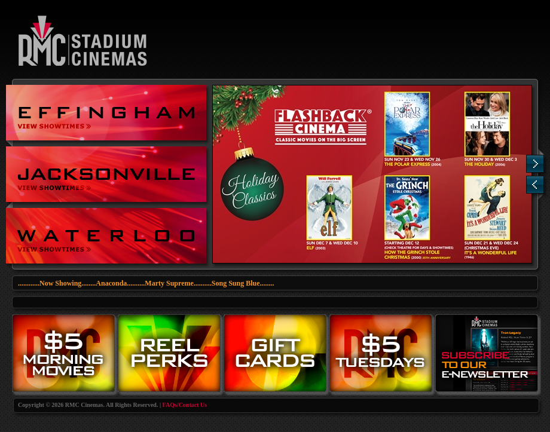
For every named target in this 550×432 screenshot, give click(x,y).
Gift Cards (276, 355)
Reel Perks (171, 355)
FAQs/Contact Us (185, 405)
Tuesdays (382, 355)
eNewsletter (488, 355)
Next (535, 164)
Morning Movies (65, 355)
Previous (535, 185)
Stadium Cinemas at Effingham (106, 112)
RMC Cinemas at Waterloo (106, 236)
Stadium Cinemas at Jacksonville (106, 174)
